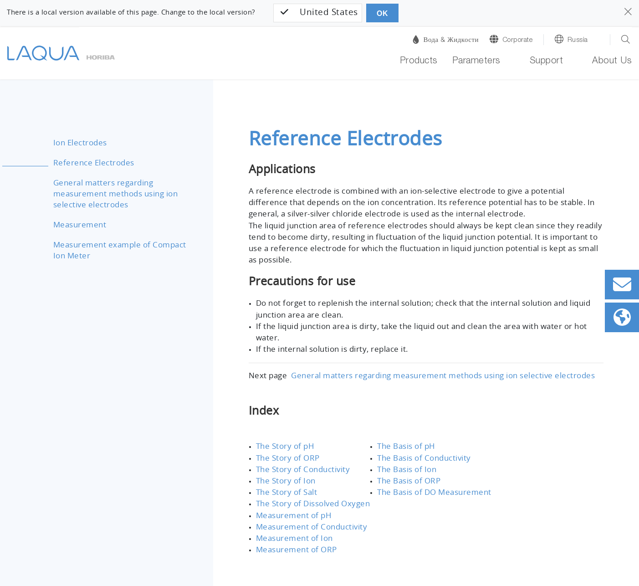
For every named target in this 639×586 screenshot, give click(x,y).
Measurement (77, 225)
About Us (612, 62)
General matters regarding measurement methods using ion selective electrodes (111, 194)
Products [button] (419, 62)
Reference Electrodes (91, 163)
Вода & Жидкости (446, 39)
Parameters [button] (476, 62)
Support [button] (546, 62)
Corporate (517, 40)
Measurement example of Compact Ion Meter (122, 250)
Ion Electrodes (78, 143)
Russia (577, 40)
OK (381, 13)
